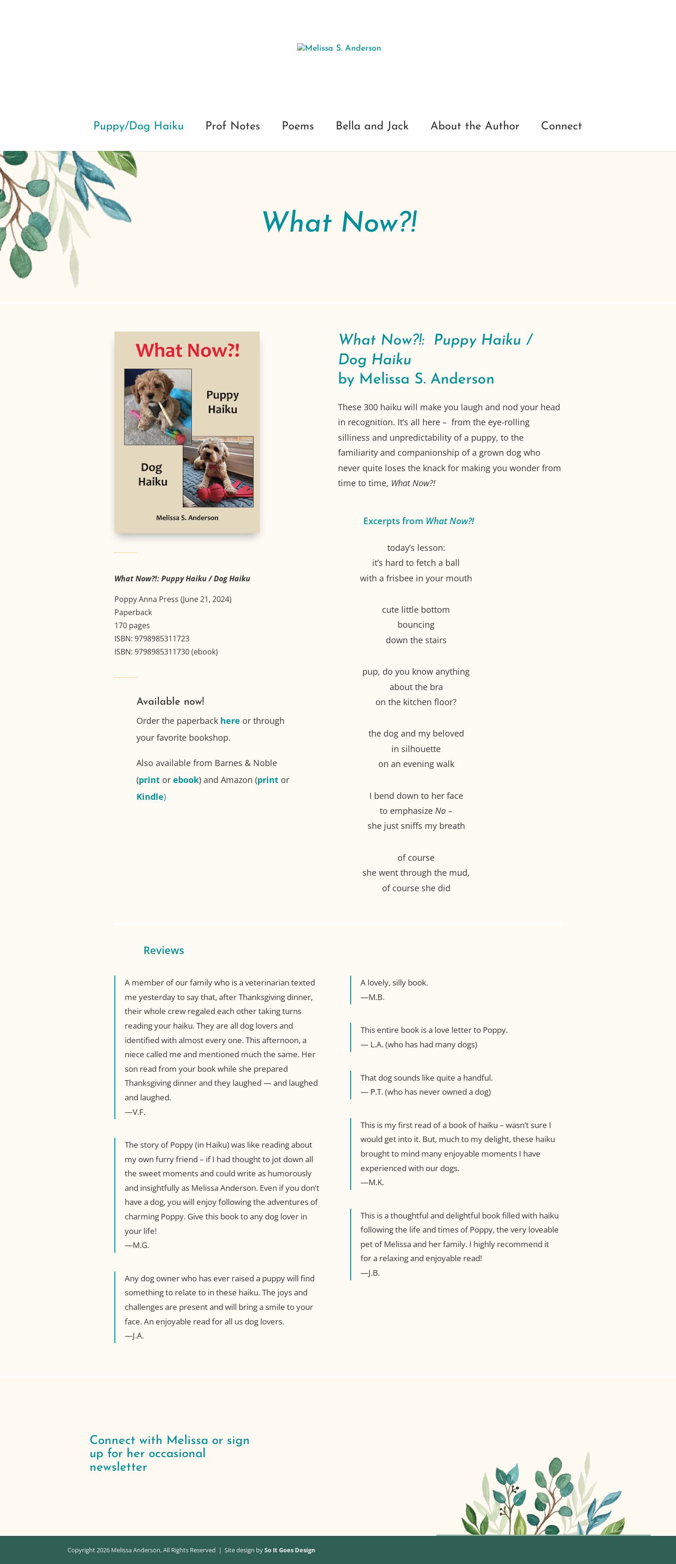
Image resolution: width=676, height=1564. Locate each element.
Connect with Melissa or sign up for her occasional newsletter (170, 1454)
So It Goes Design (289, 1550)
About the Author (474, 127)
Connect (561, 127)
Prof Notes (232, 127)
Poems (298, 127)
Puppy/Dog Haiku (138, 127)
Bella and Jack (372, 127)
